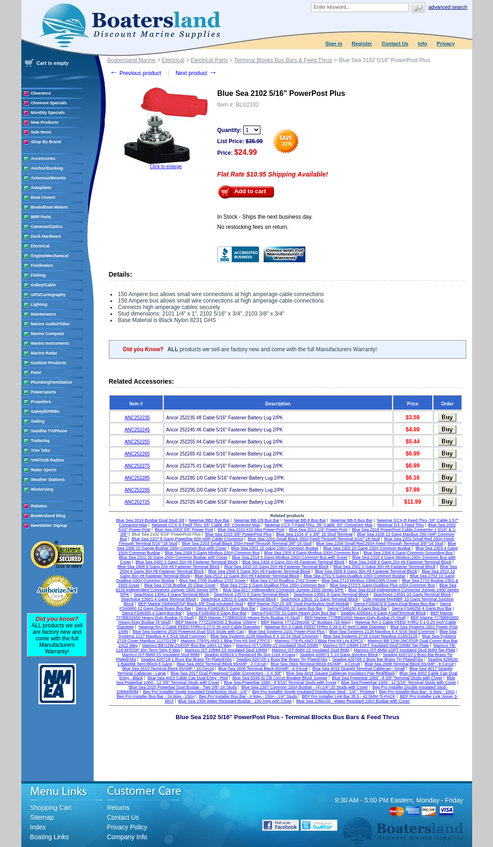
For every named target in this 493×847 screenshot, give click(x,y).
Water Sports (44, 470)
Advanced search (448, 7)
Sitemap (42, 817)
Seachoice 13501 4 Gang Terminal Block (158, 599)
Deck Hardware (46, 236)
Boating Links (49, 837)
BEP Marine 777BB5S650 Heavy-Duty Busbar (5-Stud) (355, 617)
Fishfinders (42, 265)
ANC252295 (137, 490)
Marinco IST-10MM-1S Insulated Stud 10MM (277, 645)
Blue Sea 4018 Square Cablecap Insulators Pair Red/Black (340, 673)
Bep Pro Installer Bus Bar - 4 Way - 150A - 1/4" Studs (248, 696)
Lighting (39, 304)
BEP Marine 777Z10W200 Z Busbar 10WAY (215, 622)
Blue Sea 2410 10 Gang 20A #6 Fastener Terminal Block (276, 566)
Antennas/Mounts (48, 178)
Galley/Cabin (44, 285)
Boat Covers (43, 197)
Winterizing (42, 489)
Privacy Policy (127, 827)
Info (422, 43)
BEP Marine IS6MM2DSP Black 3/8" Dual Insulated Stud (191, 603)
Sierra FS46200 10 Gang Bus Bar (291, 608)
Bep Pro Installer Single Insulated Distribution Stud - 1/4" (195, 691)
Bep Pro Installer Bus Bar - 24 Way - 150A (156, 696)
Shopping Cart (51, 807)
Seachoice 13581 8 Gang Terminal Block (330, 594)
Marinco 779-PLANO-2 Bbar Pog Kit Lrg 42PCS (319, 640)
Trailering (40, 440)
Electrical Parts (209, 60)
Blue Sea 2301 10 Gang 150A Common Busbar (275, 548)
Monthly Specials (48, 112)
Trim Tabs (41, 450)
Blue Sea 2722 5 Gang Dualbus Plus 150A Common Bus (272, 585)
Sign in (333, 43)
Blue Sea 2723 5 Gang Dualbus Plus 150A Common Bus (382, 585)
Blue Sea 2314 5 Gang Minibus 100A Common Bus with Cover (290, 557)
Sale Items (41, 132)
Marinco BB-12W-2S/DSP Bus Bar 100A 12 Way (187, 645)
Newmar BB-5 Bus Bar (351, 520)
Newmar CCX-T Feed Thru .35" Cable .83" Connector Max (319, 525)
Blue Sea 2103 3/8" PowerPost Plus (238, 534)
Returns (118, 807)
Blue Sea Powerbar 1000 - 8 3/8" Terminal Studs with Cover (387, 678)
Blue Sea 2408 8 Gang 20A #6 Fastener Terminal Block (169, 566)
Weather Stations (48, 479)
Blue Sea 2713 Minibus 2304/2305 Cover (360, 580)
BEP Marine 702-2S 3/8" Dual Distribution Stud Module (298, 603)
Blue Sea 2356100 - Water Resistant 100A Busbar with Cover (353, 701)
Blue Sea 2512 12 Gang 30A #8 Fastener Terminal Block (247, 576)
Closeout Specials (49, 103)
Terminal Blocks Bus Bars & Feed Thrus (283, 60)
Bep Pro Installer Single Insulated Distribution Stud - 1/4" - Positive (313, 691)
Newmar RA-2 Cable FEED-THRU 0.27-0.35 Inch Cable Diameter (199, 627)
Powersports (44, 392)
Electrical (40, 246)
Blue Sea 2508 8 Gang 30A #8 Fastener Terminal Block (366, 571)
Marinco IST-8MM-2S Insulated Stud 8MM (161, 654)
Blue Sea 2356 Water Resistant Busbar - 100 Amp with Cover (235, 701)
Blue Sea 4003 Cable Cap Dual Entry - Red (187, 678)
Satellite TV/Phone (49, 431)
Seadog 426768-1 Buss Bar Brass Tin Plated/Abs (377, 659)
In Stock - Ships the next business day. (265, 217)
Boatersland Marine (131, 60)
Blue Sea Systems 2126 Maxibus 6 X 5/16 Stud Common (382, 631)
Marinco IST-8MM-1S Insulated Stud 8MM (310, 650)
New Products (45, 122)
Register (362, 43)
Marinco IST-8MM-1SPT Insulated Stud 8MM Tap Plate (404, 650)
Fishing (38, 275)
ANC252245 (137, 429)
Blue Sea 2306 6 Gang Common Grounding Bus (408, 552)
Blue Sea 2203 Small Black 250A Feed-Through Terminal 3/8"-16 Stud (247, 543)
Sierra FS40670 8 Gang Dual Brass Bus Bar (394, 603)
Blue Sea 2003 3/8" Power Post (184, 529)
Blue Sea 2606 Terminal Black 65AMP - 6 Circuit (263, 668)
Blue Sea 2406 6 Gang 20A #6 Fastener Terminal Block (400, 562)
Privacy (445, 43)
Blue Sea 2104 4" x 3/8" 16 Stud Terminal (314, 534)
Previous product (135, 73)
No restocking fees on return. (253, 227)
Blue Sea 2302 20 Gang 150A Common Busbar (367, 548)
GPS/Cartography (48, 294)
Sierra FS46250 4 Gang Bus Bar (422, 608)
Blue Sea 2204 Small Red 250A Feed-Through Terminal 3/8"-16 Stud (379, 543)
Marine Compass (47, 333)
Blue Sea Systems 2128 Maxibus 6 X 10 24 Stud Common (264, 636)
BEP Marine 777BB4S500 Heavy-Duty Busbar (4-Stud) (249, 617)
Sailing (38, 421)
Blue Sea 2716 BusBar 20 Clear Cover (179, 585)
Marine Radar (44, 353)
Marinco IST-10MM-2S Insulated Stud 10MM (226, 650)
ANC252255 (137, 441)
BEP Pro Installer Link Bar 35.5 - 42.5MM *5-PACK (348, 696)
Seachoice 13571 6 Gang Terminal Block (251, 594)
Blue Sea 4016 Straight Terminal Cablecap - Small (358, 668)
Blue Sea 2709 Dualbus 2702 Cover (212, 580)
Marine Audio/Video (50, 324)
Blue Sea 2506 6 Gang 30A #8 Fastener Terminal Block (259, 571)
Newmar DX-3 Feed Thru (400, 525)
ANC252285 (137, 477)
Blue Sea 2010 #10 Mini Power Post (251, 529)
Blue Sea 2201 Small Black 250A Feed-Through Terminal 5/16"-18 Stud (314, 539)
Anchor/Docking (47, 168)
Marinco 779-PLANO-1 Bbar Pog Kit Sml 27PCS (225, 640)
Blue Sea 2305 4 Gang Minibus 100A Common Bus (311, 552)
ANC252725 (137, 502)
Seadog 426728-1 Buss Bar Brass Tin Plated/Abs (282, 659)
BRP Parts (41, 217)
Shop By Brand (46, 141)
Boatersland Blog (48, 515)
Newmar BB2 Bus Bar (209, 520)
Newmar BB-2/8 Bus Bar (256, 520)
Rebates (39, 506)
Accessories (43, 158)
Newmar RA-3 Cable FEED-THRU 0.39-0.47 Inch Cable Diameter (325, 627)
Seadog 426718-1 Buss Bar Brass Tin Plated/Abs (186, 659)
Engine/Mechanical (50, 255)
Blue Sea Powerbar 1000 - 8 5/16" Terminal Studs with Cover (280, 682)
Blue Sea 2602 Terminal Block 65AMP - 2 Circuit (221, 664)
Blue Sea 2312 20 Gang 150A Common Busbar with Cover (173, 557)
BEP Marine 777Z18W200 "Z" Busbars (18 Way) (306, 622)
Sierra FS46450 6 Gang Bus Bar (216, 613)
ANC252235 (137, 417)
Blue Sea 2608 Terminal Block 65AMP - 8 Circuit (409, 664)
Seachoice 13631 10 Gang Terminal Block (319, 599)
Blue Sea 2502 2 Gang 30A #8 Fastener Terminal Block (384, 566)
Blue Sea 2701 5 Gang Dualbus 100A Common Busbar (355, 576)
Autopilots (41, 187)
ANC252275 (137, 465)
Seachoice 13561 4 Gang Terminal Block (171, 594)
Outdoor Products (49, 362)
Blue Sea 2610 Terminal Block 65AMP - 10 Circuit (168, 668)
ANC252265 (137, 453)
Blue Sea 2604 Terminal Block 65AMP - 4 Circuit (315, 664)
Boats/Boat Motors (49, 207)
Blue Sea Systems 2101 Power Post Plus (286, 631)
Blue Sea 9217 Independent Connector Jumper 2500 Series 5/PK (283, 590)
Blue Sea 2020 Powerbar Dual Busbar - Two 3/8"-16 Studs (183, 687)
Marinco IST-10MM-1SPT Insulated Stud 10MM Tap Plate (376, 645)
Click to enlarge (166, 166)
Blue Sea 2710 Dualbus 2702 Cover (283, 580)
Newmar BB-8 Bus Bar (305, 520)
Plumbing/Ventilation (51, 382)
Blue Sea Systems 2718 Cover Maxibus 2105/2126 (370, 636)
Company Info (127, 837)
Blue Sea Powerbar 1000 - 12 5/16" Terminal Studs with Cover (398, 682)
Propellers (41, 401)
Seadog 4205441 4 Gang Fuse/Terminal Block (383, 613)
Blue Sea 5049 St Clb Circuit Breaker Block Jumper (279, 678)
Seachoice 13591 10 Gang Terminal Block (412, 594)
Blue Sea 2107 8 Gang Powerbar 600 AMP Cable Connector (187, 539)
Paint (36, 372)
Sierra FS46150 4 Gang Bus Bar (357, 608)
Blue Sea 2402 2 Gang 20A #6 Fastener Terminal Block (187, 562)
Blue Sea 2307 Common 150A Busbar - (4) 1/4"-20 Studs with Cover (304, 687)
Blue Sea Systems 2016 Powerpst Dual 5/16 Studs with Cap (188, 631)
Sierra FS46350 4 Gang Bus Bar (152, 613)
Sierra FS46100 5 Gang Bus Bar (226, 608)
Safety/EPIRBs (45, 411)
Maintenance (44, 314)
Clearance (41, 93)
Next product (196, 73)
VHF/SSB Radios (47, 460)
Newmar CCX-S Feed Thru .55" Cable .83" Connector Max (206, 525)
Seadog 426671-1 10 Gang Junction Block (339, 654)
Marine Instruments (50, 343)
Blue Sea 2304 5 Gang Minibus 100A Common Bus (212, 552)
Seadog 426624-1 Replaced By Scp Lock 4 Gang (250, 654)
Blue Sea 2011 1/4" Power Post (318, 529)
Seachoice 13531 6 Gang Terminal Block (238, 599)
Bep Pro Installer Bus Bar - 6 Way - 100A (417, 691)
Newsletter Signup (49, 525)
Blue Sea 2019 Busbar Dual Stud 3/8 (150, 520)
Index (38, 827)
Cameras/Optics (47, 226)
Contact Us (394, 43)
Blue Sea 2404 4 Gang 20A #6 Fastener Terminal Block (293, 562)
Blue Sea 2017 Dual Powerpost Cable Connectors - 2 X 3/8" (226, 673)
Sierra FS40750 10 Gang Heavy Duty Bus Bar (293, 613)
